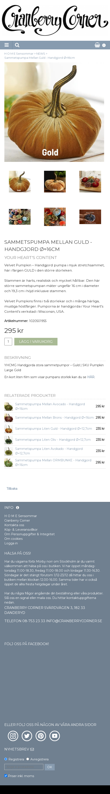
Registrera (16, 759)
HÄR (90, 377)
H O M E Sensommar (18, 53)
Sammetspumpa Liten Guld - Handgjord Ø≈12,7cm (53, 429)
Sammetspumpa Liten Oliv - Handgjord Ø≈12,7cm (53, 440)
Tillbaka (12, 489)
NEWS (40, 53)
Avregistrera (39, 759)
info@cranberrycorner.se (74, 621)
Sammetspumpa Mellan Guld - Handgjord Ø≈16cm (39, 57)
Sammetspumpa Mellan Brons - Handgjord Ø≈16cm (54, 418)
